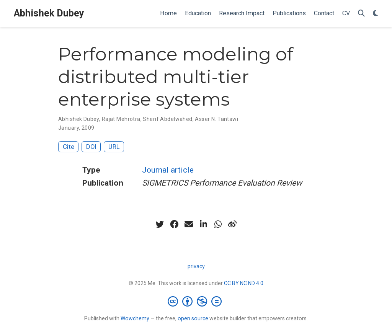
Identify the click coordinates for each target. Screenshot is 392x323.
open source (193, 318)
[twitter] (159, 224)
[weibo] (232, 224)
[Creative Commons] (196, 301)
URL (114, 146)
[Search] (361, 13)
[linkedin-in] (203, 224)
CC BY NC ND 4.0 (243, 283)
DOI (91, 146)
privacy (196, 266)
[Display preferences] (375, 13)
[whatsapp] (218, 224)
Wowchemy (135, 318)
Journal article (168, 170)
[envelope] (188, 224)
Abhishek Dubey (49, 13)
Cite (68, 146)
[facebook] (174, 224)
